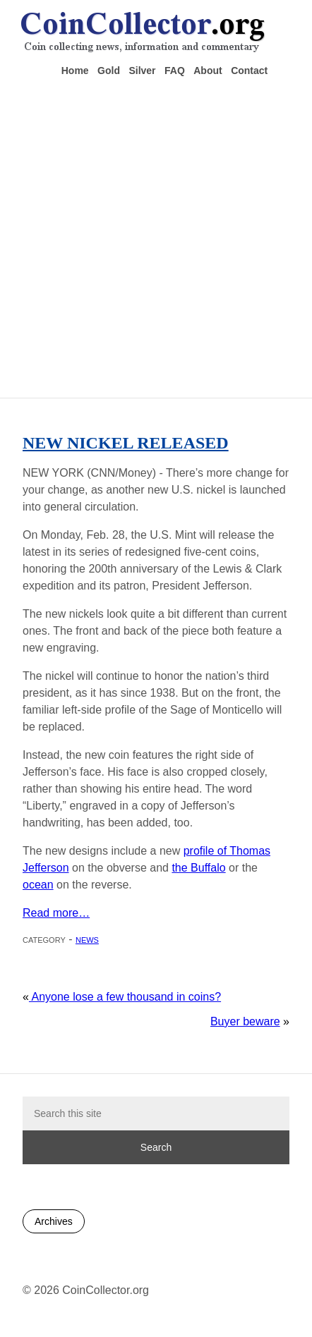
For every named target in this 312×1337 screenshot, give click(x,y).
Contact (249, 70)
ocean (38, 885)
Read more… (56, 913)
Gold (108, 70)
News (87, 939)
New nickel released (126, 443)
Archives (54, 1221)
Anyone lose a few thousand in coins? (125, 997)
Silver (141, 70)
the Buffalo (198, 868)
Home (75, 70)
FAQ (174, 70)
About (207, 70)
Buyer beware (245, 1021)
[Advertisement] (152, 236)
